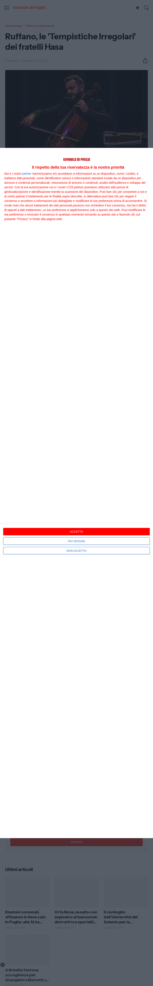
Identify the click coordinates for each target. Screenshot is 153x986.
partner (26, 173)
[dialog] (76, 493)
